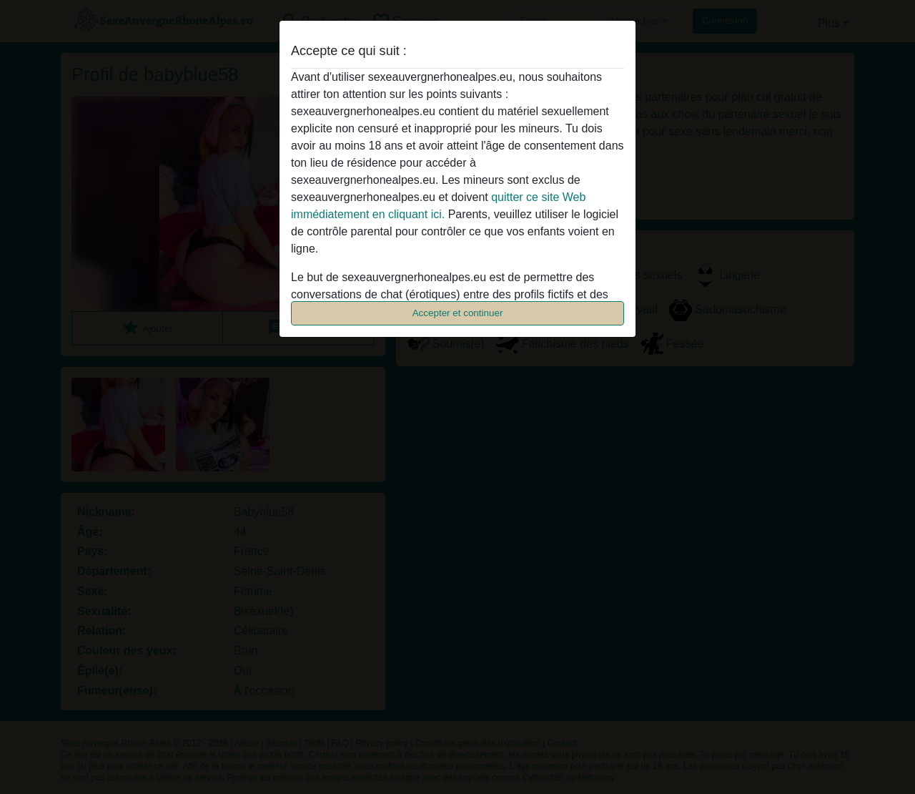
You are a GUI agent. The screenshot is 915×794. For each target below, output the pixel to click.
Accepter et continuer (457, 313)
